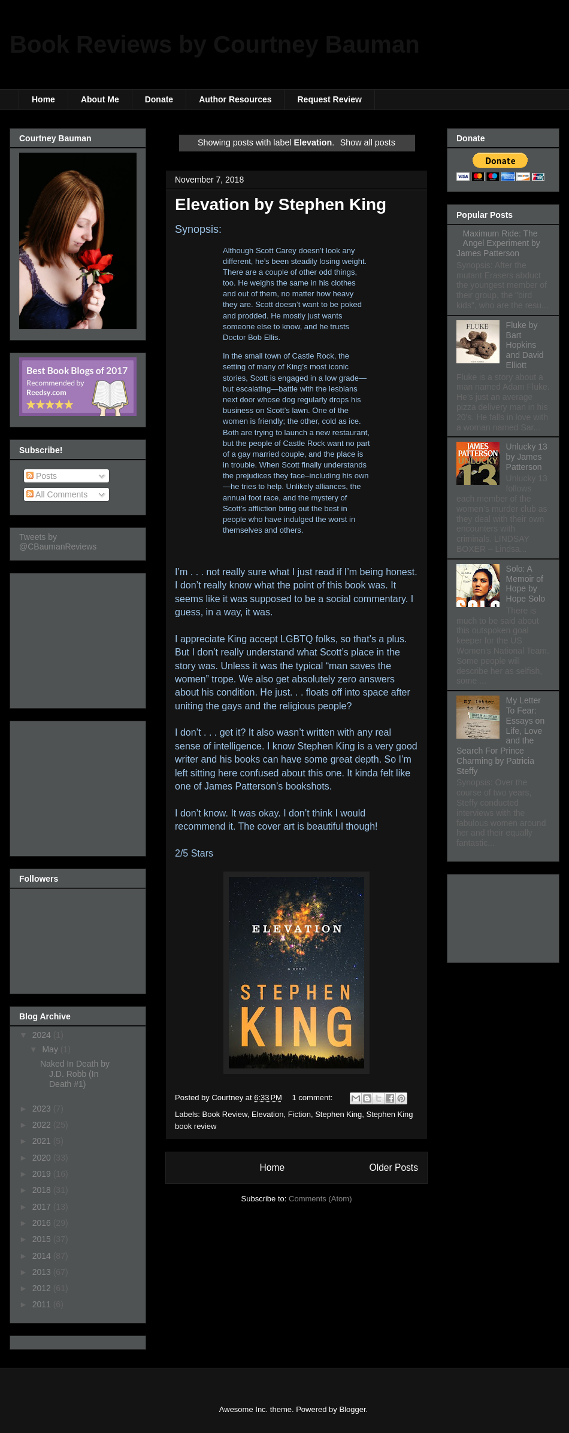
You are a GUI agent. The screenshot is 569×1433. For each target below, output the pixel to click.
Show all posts (367, 142)
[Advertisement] (79, 637)
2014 (42, 1256)
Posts (41, 476)
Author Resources (235, 99)
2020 (42, 1157)
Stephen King (338, 1114)
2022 (42, 1125)
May (51, 1049)
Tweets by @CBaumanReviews (57, 541)
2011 (42, 1304)
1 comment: (313, 1097)
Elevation (267, 1114)
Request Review (329, 99)
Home (43, 99)
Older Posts (394, 1167)
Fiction (299, 1114)
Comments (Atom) (320, 1198)
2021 (42, 1141)
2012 (42, 1288)
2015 (42, 1239)
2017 (42, 1207)
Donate (159, 99)
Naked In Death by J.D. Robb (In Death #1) (75, 1074)
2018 (42, 1190)
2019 (42, 1174)
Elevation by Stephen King (280, 204)
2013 (42, 1272)
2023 (42, 1108)
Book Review (224, 1114)
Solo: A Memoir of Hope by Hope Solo (525, 583)
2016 (42, 1223)
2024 (42, 1035)
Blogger (352, 1409)
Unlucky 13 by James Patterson (526, 457)
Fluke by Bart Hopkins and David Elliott (525, 345)
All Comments (56, 494)
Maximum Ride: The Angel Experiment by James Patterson (498, 244)
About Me (100, 99)
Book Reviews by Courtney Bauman (215, 44)
